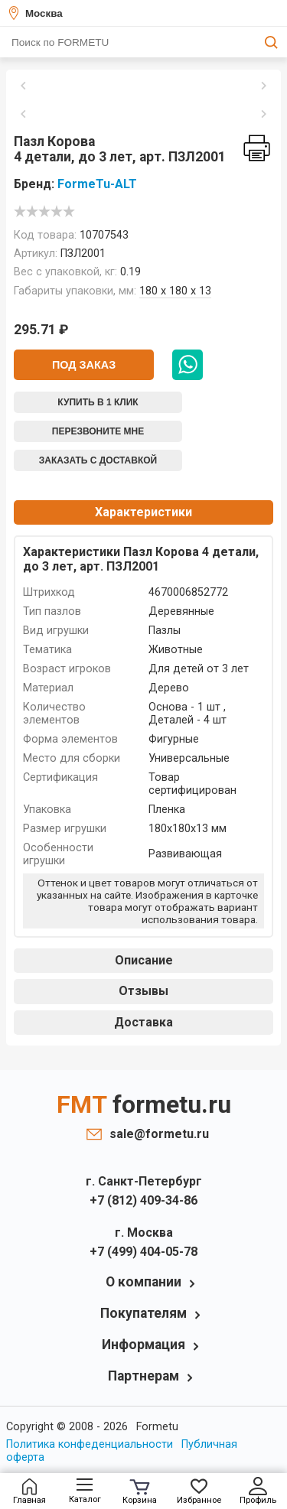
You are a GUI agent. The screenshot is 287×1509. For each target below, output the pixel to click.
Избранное (199, 1491)
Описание (144, 960)
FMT (144, 1104)
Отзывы (143, 991)
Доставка (143, 1022)
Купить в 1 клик (97, 402)
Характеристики (143, 512)
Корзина (139, 1492)
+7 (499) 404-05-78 (143, 1251)
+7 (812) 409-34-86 (143, 1200)
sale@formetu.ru (155, 1134)
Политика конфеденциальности (89, 1444)
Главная (29, 1491)
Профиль (258, 1491)
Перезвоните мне (98, 431)
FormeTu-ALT (97, 184)
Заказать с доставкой (98, 460)
